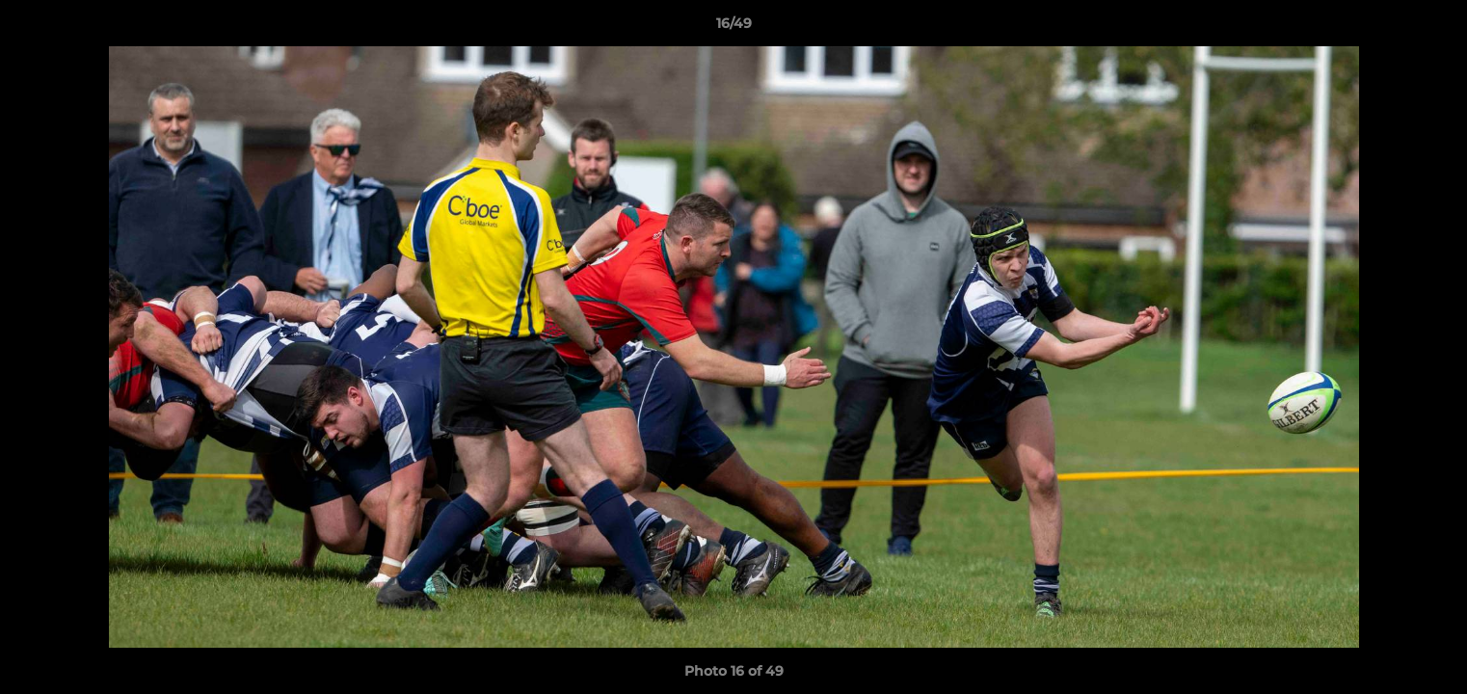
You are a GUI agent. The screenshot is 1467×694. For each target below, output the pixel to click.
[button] (1432, 28)
